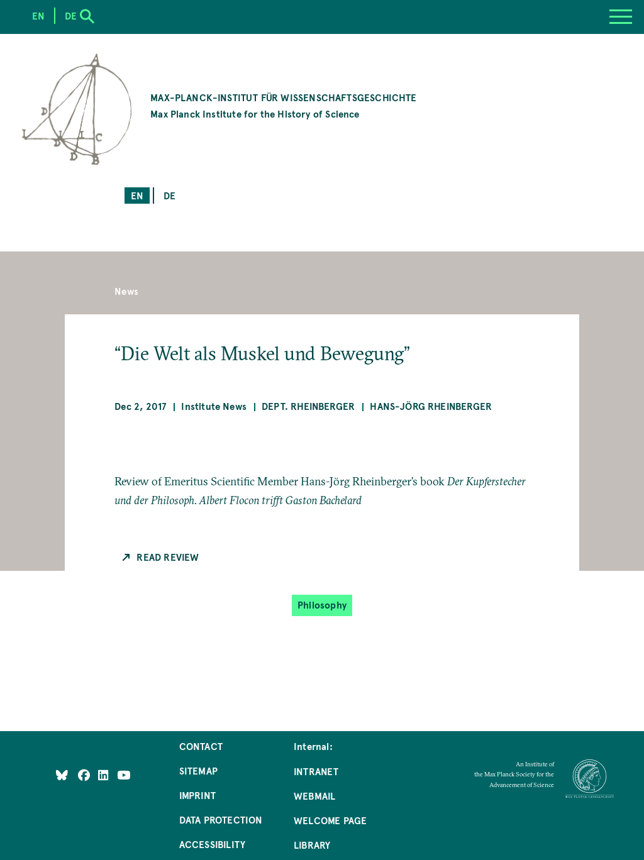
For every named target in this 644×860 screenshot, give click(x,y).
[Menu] (621, 17)
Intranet (316, 771)
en (137, 195)
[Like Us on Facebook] (85, 774)
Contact (201, 745)
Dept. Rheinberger (308, 405)
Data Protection (221, 819)
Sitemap (198, 770)
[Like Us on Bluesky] (62, 774)
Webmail (314, 795)
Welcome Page (330, 820)
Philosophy (322, 604)
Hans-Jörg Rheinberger (431, 405)
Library (312, 844)
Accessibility (212, 844)
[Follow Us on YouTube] (123, 774)
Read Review (167, 556)
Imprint (197, 795)
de (169, 195)
